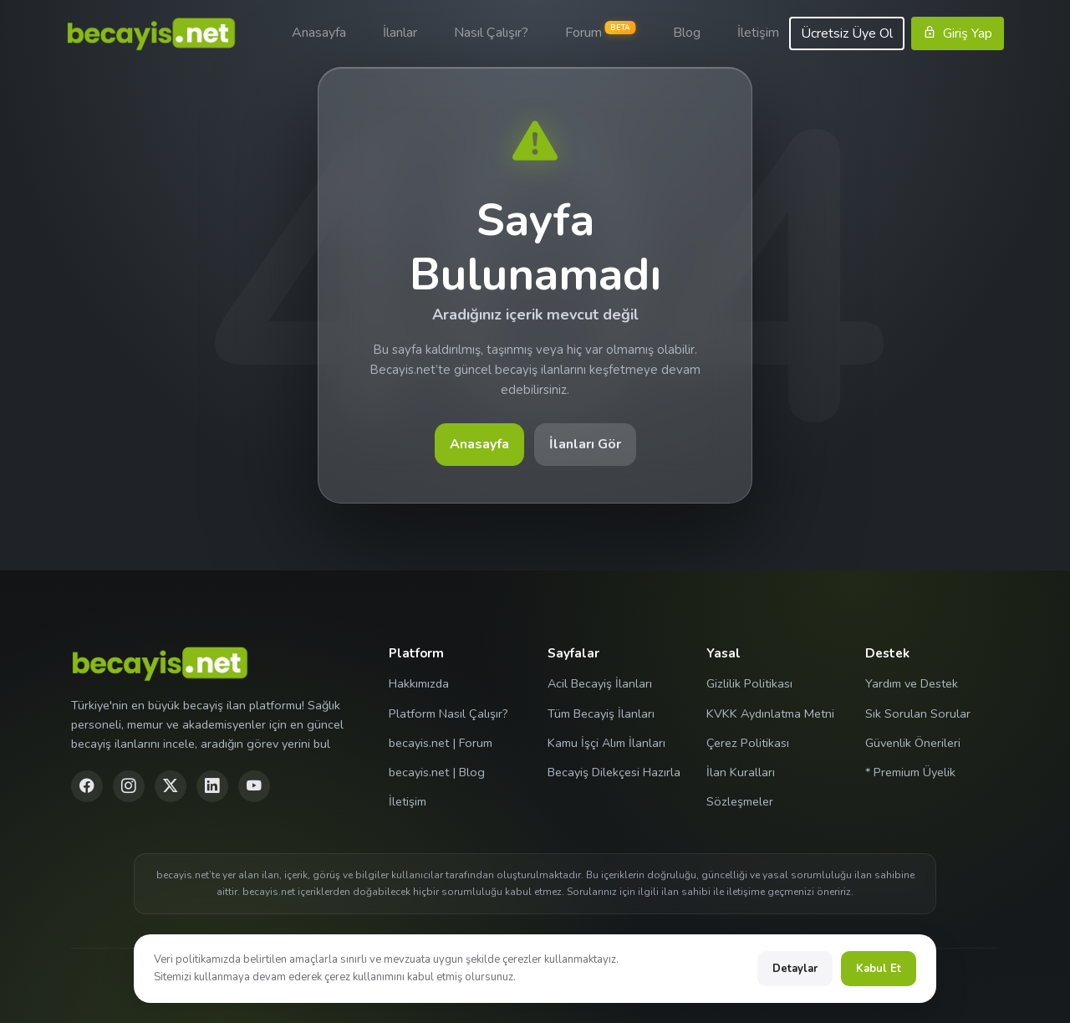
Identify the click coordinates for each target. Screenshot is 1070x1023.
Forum (600, 31)
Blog (687, 32)
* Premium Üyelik (910, 772)
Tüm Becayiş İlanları (601, 713)
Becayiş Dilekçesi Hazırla (614, 772)
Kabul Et (878, 968)
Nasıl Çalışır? (491, 32)
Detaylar (795, 968)
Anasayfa (319, 32)
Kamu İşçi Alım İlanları (606, 742)
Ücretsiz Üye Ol (847, 33)
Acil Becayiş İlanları (600, 683)
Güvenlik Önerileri (912, 742)
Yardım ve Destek (911, 683)
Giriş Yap (957, 33)
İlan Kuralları (740, 772)
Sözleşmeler (739, 801)
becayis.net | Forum (440, 742)
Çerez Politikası (747, 742)
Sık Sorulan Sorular (918, 713)
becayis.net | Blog (437, 772)
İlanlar (400, 32)
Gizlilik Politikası (749, 683)
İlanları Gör (585, 444)
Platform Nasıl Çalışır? (448, 713)
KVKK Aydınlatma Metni (770, 713)
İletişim (758, 32)
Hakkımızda (419, 683)
